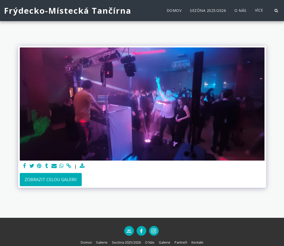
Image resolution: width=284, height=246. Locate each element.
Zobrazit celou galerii (51, 179)
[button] (276, 10)
